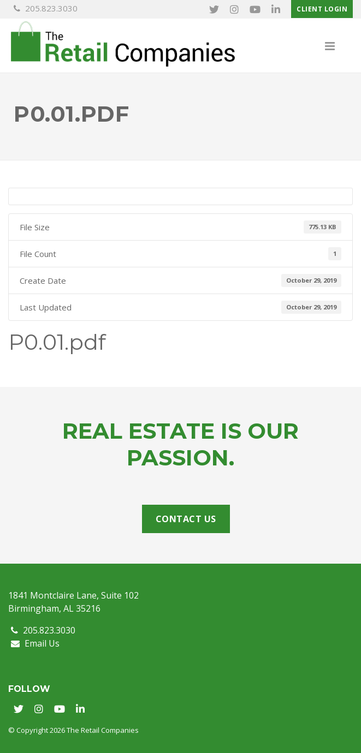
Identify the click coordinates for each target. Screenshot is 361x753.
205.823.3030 (46, 8)
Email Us (35, 643)
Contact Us (186, 519)
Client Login (322, 9)
